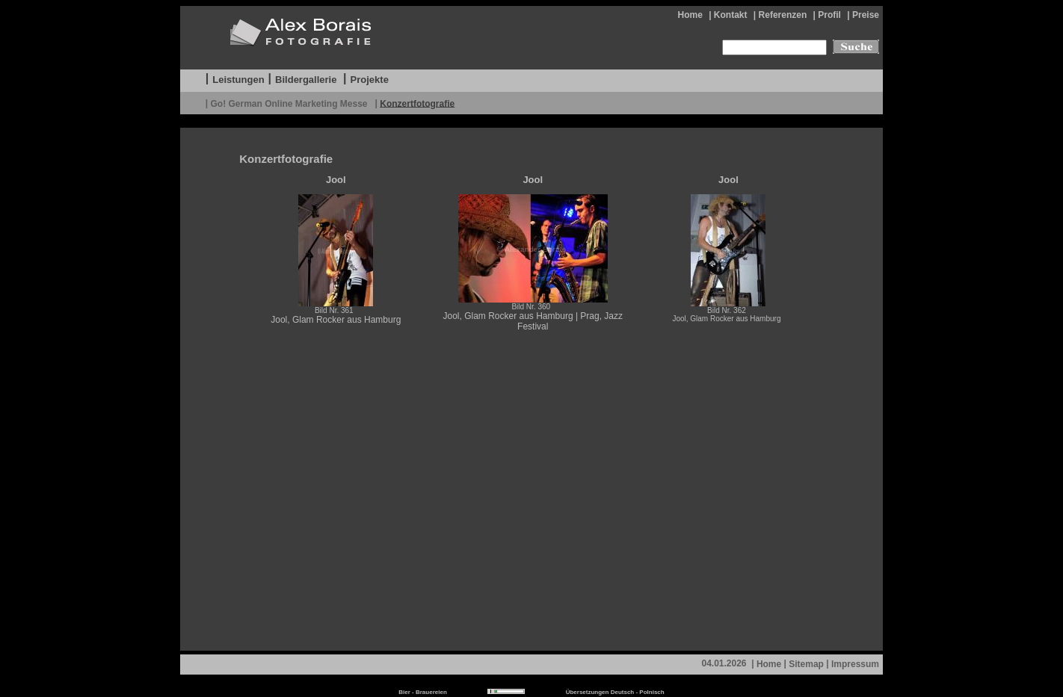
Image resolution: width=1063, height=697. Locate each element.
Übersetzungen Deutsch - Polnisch (615, 692)
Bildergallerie (305, 79)
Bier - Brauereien (422, 692)
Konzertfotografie (417, 103)
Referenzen (783, 15)
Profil (829, 15)
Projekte (370, 79)
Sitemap (806, 664)
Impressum (855, 664)
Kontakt (731, 15)
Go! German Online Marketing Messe (289, 103)
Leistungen (238, 79)
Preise (865, 15)
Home (689, 15)
